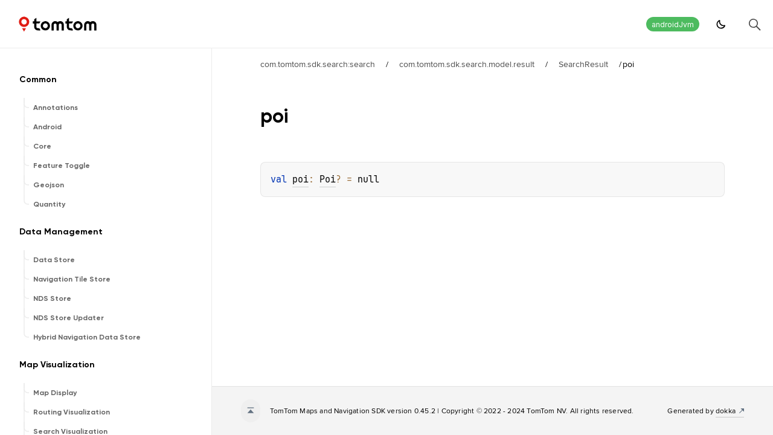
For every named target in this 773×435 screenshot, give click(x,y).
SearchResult (583, 64)
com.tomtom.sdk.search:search (317, 64)
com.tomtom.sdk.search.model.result (466, 64)
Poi (327, 179)
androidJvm (673, 24)
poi (300, 179)
